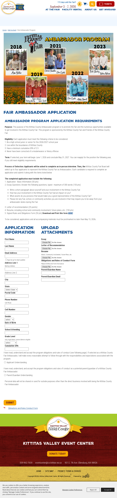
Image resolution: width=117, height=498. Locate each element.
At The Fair (53, 10)
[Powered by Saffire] (85, 475)
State (7, 286)
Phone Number (11, 299)
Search (92, 4)
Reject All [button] (93, 490)
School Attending (12, 329)
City (6, 279)
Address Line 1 (11, 263)
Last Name (9, 246)
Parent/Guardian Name (51, 269)
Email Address (11, 253)
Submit (10, 402)
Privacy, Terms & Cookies (69, 471)
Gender (8, 316)
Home (4, 30)
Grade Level (10, 336)
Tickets (108, 4)
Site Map (49, 471)
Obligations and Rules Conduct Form (23, 408)
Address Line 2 (11, 273)
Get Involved (107, 10)
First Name (9, 239)
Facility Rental (72, 10)
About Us (91, 10)
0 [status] (87, 4)
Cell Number (10, 309)
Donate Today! (57, 453)
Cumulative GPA (11, 346)
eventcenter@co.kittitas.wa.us (48, 462)
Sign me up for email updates (16, 260)
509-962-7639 (26, 462)
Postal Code (10, 293)
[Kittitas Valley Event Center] (12, 8)
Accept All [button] (107, 490)
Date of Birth (10, 323)
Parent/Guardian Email (50, 276)
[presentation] (23, 393)
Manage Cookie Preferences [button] (72, 490)
